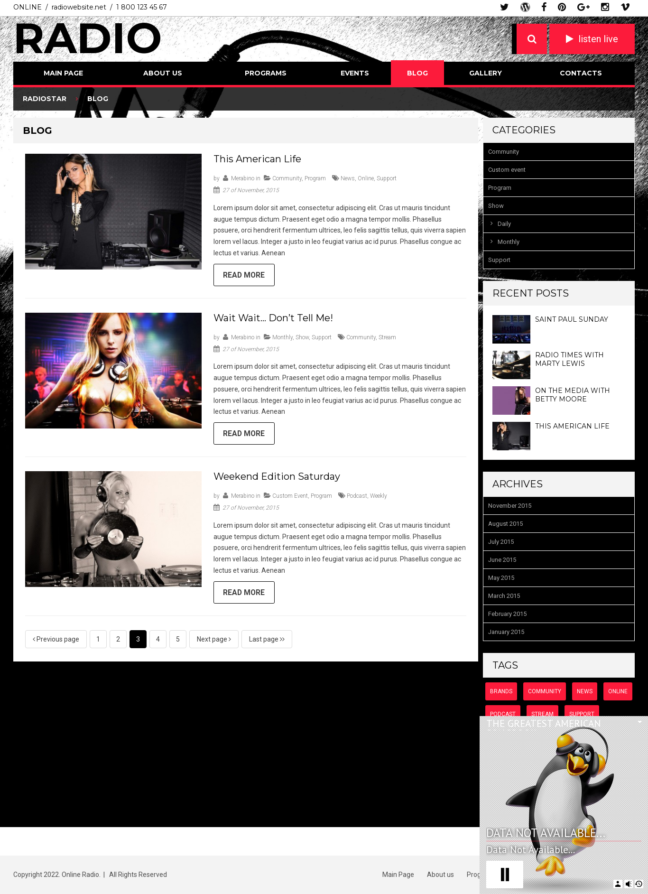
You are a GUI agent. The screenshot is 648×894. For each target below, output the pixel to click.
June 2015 (502, 559)
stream (387, 338)
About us (162, 73)
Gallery (485, 73)
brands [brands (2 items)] (501, 691)
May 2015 (501, 577)
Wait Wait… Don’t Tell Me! (273, 318)
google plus (583, 7)
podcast (357, 497)
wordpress (525, 7)
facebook (543, 7)
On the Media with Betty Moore (572, 394)
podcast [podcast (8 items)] (503, 714)
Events (355, 73)
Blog (417, 73)
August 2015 (505, 523)
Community (287, 178)
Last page (267, 640)
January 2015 (506, 631)
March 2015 (504, 595)
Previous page (56, 640)
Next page (214, 640)
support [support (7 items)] (581, 714)
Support (322, 338)
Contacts (581, 73)
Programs (266, 73)
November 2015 (509, 505)
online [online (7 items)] (618, 691)
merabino (242, 178)
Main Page (63, 73)
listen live (598, 39)
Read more (244, 275)
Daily (504, 223)
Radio (87, 38)
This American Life (257, 159)
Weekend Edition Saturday (276, 478)
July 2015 (501, 541)
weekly (378, 497)
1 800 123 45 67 (141, 7)
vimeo (625, 7)
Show (302, 338)
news (348, 178)
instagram (605, 7)
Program (315, 178)
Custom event (290, 497)
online (366, 178)
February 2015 (507, 613)
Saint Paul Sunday (571, 319)
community (361, 338)
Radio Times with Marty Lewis (569, 359)
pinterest (562, 7)
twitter (504, 7)
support (387, 178)
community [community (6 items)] (544, 691)
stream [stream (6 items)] (542, 714)
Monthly (282, 338)
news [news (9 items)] (584, 691)
